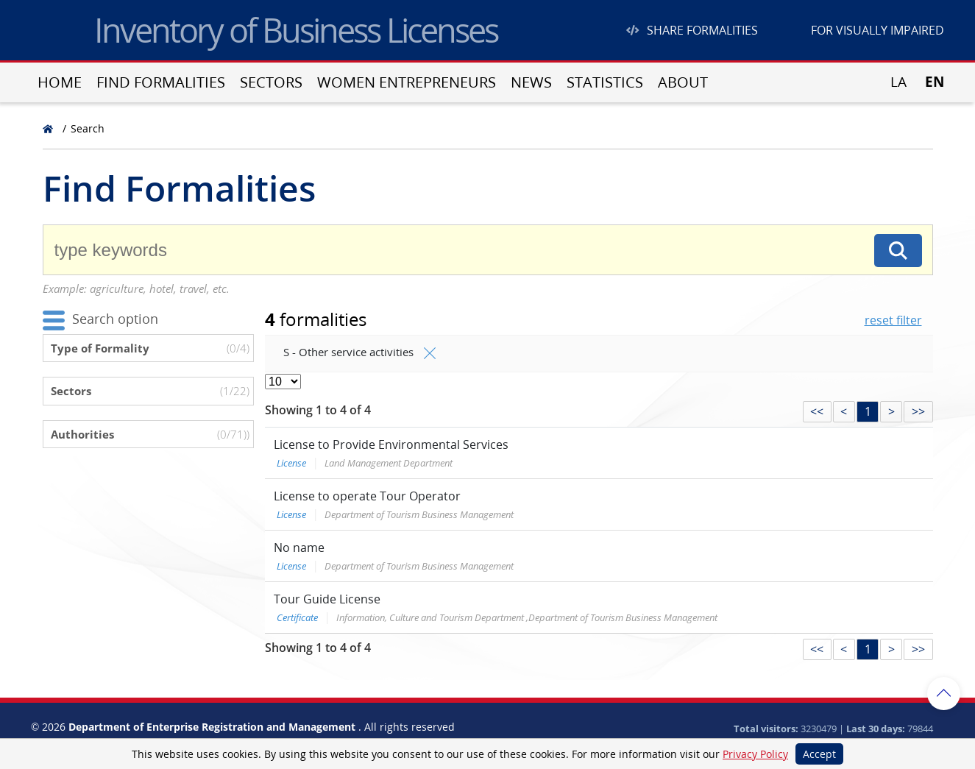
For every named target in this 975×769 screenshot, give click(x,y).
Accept (819, 754)
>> (918, 411)
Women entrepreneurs (406, 82)
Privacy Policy (755, 754)
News (531, 82)
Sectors (271, 82)
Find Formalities (160, 82)
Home (60, 82)
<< (816, 411)
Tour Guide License (327, 599)
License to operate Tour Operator (367, 496)
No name (299, 547)
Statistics (605, 82)
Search (87, 128)
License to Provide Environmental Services (391, 444)
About (683, 82)
